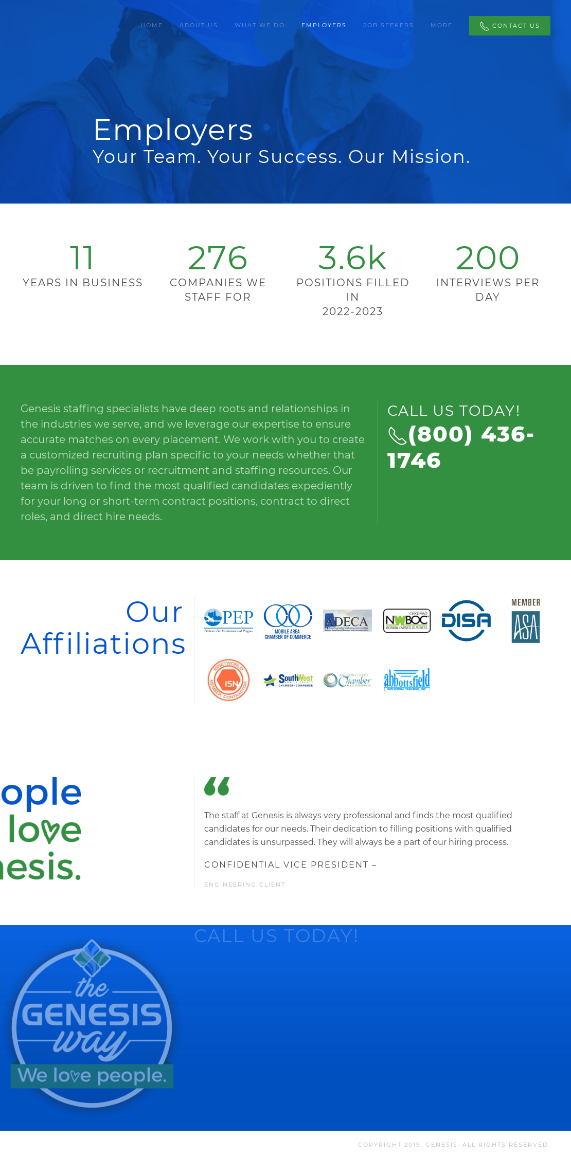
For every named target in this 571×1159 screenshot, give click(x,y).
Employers (324, 25)
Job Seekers (388, 25)
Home (151, 25)
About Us (199, 25)
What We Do (260, 25)
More (442, 25)
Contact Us (509, 26)
